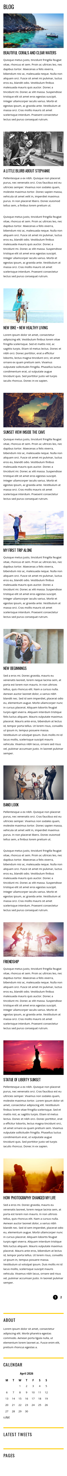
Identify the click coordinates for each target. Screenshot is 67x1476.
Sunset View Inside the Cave (24, 432)
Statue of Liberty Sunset (22, 1079)
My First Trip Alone (17, 550)
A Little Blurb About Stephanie (26, 170)
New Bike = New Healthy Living (25, 327)
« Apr (6, 1417)
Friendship (11, 961)
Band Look (11, 804)
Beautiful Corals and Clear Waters (29, 52)
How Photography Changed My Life (29, 1197)
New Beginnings (15, 668)
